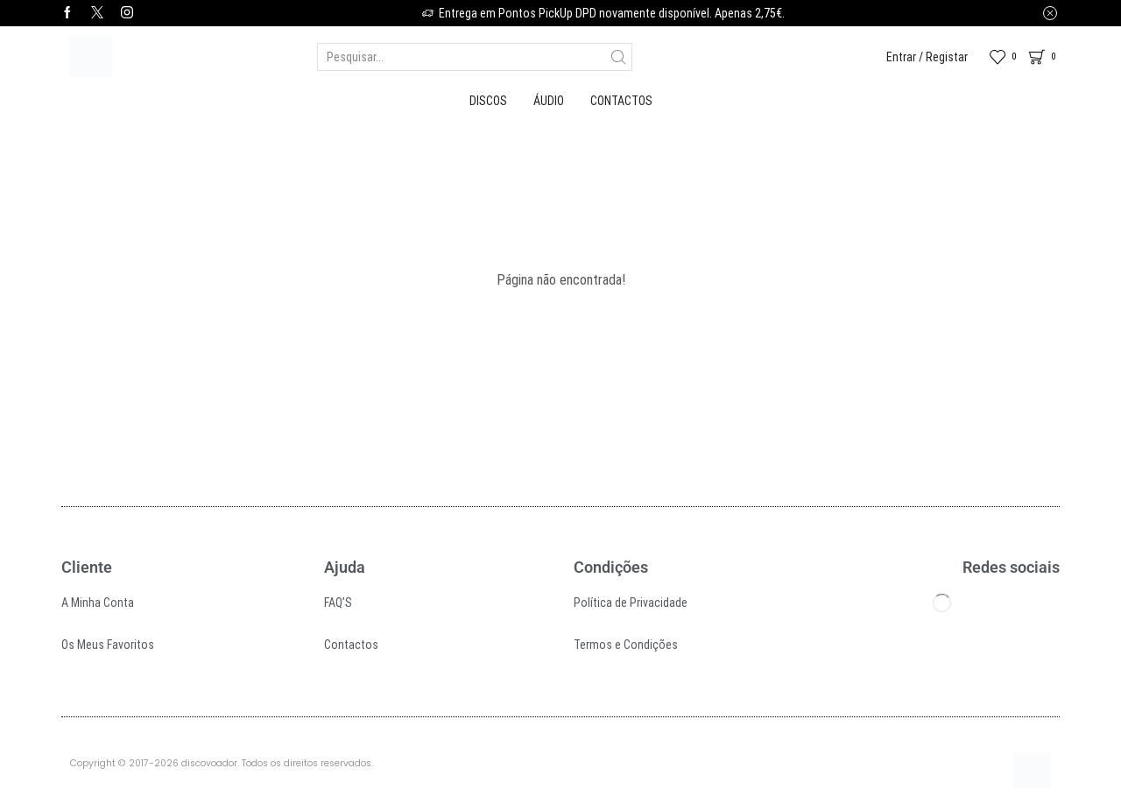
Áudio (548, 101)
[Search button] (618, 57)
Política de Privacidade (630, 603)
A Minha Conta (97, 603)
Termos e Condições (626, 645)
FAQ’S (338, 603)
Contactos (621, 101)
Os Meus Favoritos (107, 645)
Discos (488, 101)
